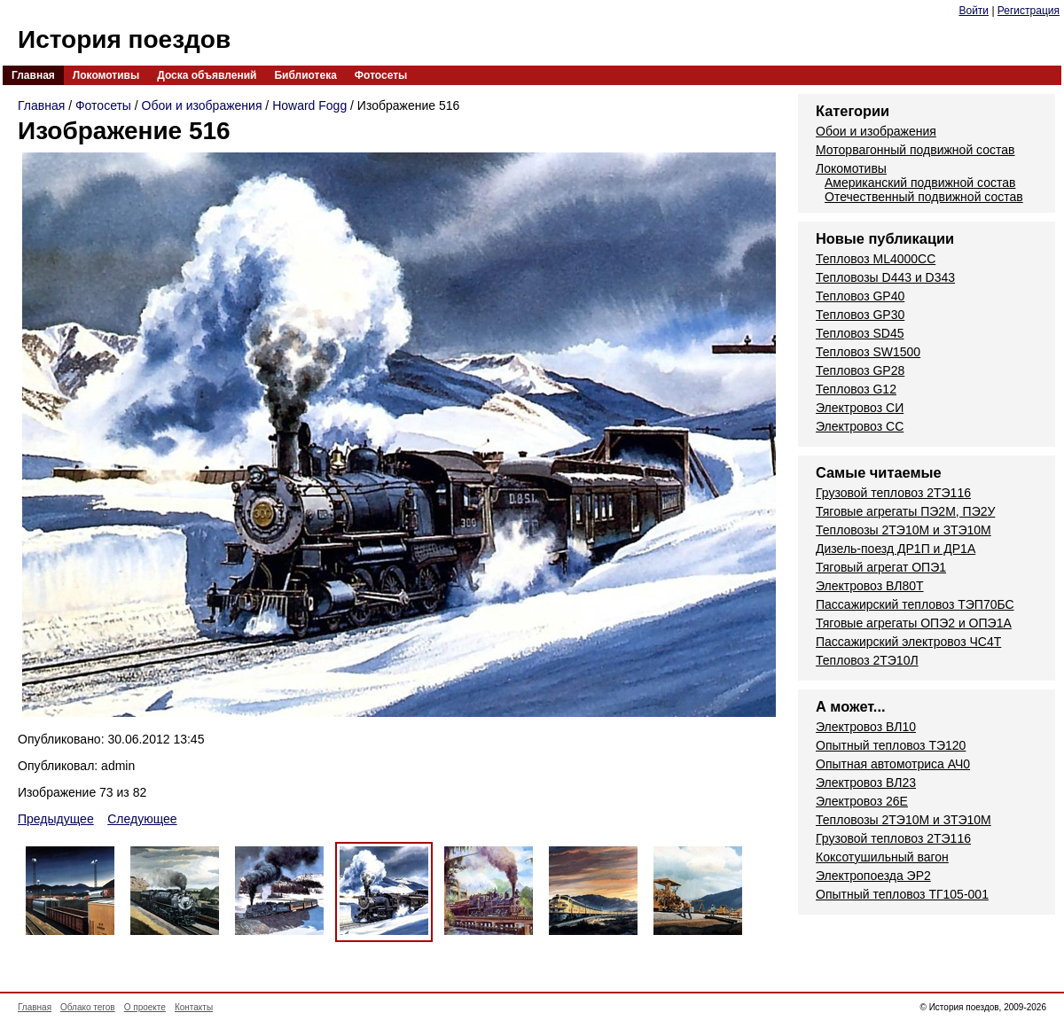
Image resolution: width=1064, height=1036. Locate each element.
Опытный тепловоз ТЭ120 (891, 745)
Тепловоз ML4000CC (875, 259)
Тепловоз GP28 (860, 370)
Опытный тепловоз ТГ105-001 (902, 894)
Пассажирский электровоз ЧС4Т (908, 642)
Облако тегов (87, 1007)
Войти (973, 10)
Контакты (194, 1007)
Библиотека (305, 75)
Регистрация (1029, 10)
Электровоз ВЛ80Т (870, 586)
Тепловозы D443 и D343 (885, 277)
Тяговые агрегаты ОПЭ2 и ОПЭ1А (914, 623)
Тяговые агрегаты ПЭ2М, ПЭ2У (905, 511)
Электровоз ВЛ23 (866, 782)
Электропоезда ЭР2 (873, 876)
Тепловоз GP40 (860, 296)
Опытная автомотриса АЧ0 (893, 764)
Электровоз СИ (860, 408)
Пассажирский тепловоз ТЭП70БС (915, 604)
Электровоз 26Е (862, 801)
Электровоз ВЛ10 (866, 727)
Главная (33, 75)
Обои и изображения (202, 105)
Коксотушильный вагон (882, 857)
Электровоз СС (860, 426)
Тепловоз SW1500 (868, 352)
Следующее (141, 819)
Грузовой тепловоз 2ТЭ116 (893, 493)
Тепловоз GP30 (860, 315)
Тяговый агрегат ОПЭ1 (881, 567)
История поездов (124, 39)
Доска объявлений (206, 75)
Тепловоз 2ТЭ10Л (867, 660)
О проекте (145, 1007)
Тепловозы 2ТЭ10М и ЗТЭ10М (903, 530)
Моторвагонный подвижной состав (915, 150)
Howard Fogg (309, 105)
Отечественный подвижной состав (924, 197)
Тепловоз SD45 (860, 333)
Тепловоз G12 (856, 389)
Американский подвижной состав (920, 182)
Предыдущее (56, 819)
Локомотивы (106, 75)
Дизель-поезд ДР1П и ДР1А (895, 548)
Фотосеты (381, 75)
